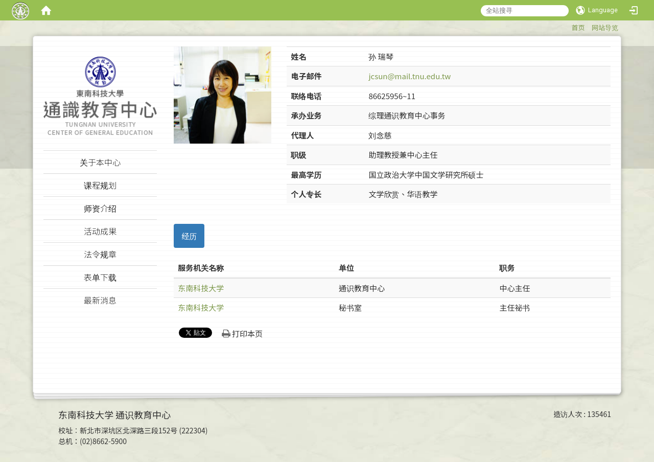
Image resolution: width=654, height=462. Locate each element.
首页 (578, 27)
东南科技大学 (201, 288)
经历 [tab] (189, 235)
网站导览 (605, 27)
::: (566, 26)
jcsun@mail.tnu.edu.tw (409, 76)
